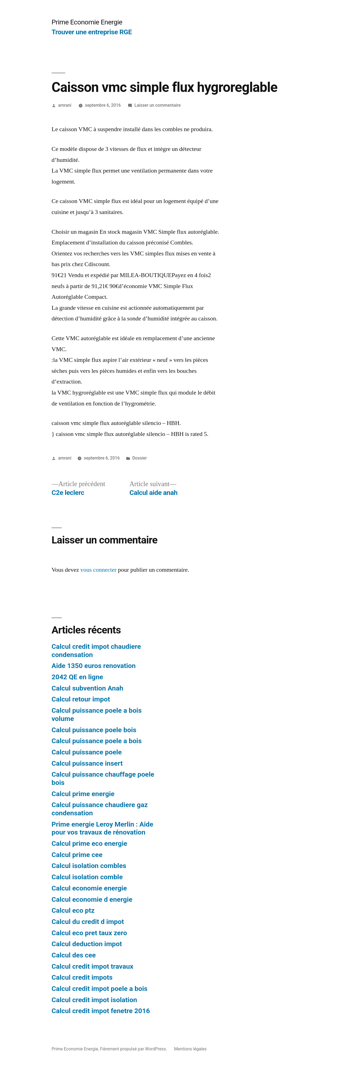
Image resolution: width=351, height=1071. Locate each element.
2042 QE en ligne (77, 677)
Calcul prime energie (83, 794)
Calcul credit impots (82, 977)
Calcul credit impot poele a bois (100, 989)
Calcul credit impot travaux (92, 966)
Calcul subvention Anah (87, 688)
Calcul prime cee (77, 855)
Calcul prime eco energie (89, 843)
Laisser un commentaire (157, 105)
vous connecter (98, 570)
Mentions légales (190, 1049)
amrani (64, 105)
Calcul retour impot (81, 699)
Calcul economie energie (89, 888)
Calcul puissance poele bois (94, 730)
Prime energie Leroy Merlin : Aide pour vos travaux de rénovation (102, 828)
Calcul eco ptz (73, 910)
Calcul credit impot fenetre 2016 (101, 1011)
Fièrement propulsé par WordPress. (134, 1049)
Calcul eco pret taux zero (89, 933)
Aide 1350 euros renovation (94, 666)
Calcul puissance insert (87, 763)
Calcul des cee (74, 955)
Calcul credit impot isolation (94, 1000)
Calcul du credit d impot (88, 922)
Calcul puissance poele (87, 752)
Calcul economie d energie (92, 899)
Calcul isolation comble (87, 877)
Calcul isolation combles (89, 866)
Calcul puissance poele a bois (97, 741)
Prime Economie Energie (87, 22)
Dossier (139, 458)
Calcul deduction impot (87, 944)
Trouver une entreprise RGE (92, 32)
